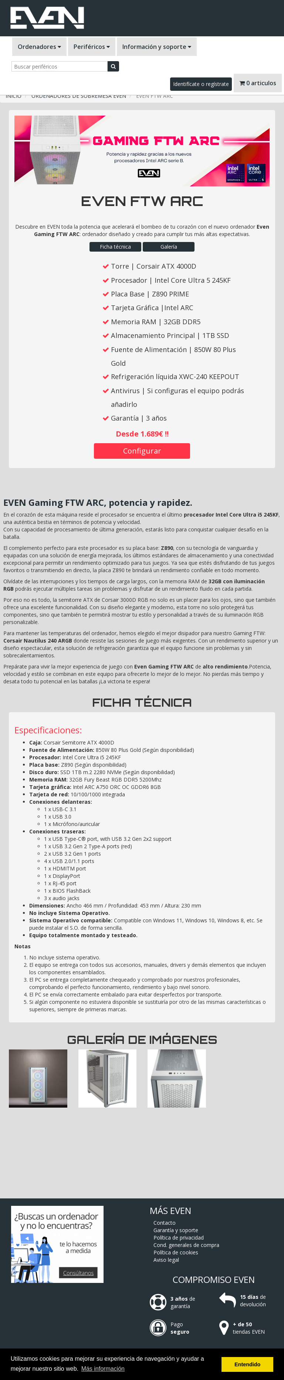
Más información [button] (103, 1369)
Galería (168, 246)
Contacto (164, 1222)
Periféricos (92, 47)
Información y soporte (156, 47)
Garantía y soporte (175, 1230)
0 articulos (257, 83)
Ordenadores (39, 47)
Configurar (142, 451)
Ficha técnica (115, 246)
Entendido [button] (247, 1364)
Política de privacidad (178, 1237)
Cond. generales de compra (186, 1244)
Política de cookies (175, 1252)
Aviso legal (166, 1259)
